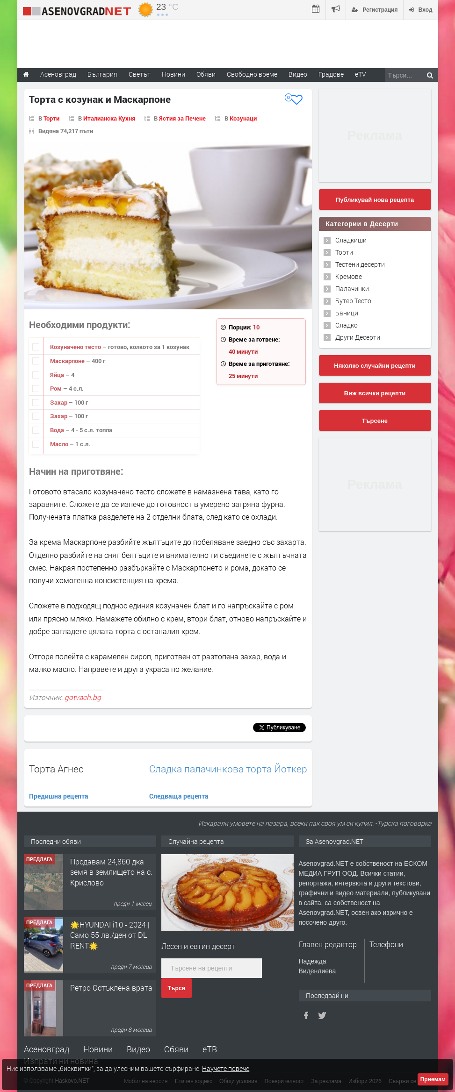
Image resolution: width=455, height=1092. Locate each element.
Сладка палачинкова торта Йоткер (228, 769)
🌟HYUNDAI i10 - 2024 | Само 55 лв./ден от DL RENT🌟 (110, 935)
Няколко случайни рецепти (374, 365)
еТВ (209, 1049)
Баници (346, 312)
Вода (57, 430)
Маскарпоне (68, 361)
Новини (173, 74)
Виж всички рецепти (374, 393)
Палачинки (352, 288)
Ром (56, 388)
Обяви (176, 1049)
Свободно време (252, 74)
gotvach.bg (83, 697)
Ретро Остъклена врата (111, 987)
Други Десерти (357, 337)
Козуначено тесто (76, 347)
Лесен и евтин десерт (198, 946)
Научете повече (225, 1068)
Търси (176, 988)
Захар (59, 402)
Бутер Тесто (353, 300)
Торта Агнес (56, 768)
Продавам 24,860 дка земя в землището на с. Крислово (111, 871)
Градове (331, 74)
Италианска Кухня (109, 118)
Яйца (57, 375)
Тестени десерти (360, 264)
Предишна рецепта (58, 796)
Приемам (433, 1079)
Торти (51, 118)
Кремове (348, 276)
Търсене (375, 420)
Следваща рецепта (179, 796)
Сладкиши (351, 240)
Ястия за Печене (182, 118)
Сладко (346, 325)
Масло (60, 444)
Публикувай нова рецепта (375, 199)
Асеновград (46, 1049)
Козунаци (243, 118)
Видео (138, 1049)
